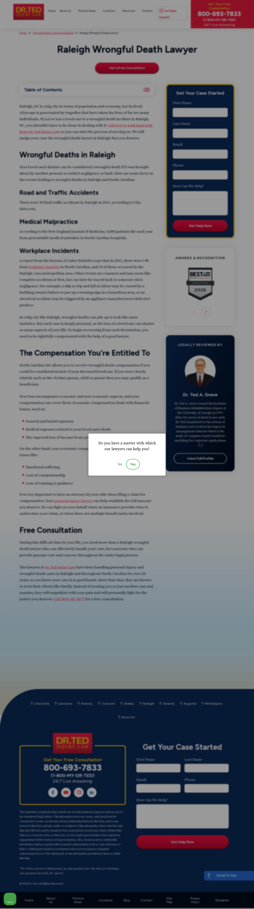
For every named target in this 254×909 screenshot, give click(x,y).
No (120, 464)
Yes (132, 464)
